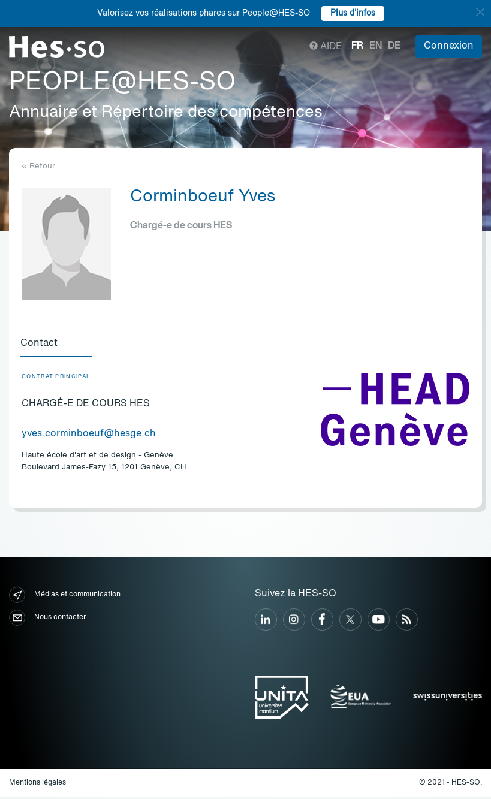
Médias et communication (65, 597)
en (375, 46)
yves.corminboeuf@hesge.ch (89, 436)
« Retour (38, 166)
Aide (325, 47)
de (394, 46)
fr (357, 46)
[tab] (58, 345)
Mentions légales (37, 784)
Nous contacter (47, 619)
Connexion (449, 46)
